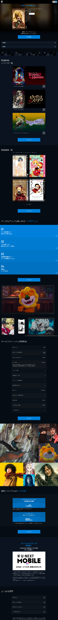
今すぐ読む (29, 36)
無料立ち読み (32, 13)
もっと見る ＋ (29, 204)
